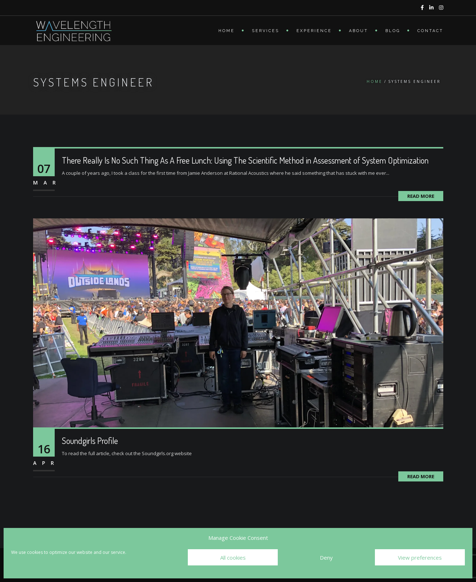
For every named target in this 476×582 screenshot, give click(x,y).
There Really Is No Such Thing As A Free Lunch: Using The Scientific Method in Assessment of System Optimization (245, 160)
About (358, 30)
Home (226, 30)
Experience (314, 30)
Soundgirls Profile (90, 440)
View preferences (420, 557)
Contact (430, 30)
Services (265, 30)
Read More (420, 196)
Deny (326, 557)
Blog (392, 30)
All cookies (233, 557)
